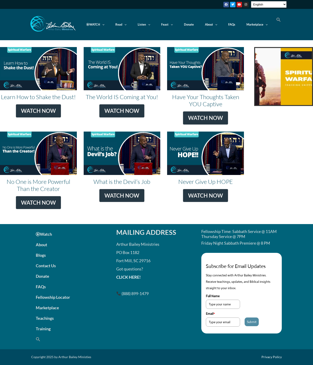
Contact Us (46, 265)
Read (121, 24)
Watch (44, 234)
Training (43, 328)
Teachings (45, 318)
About (211, 24)
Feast (167, 24)
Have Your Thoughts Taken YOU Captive (205, 86)
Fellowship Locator (53, 297)
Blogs (41, 255)
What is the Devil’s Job (122, 170)
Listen (144, 24)
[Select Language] (269, 4)
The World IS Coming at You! (122, 86)
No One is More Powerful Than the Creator (38, 170)
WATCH (95, 24)
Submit (251, 322)
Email (210, 314)
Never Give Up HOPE (205, 170)
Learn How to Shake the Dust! (38, 86)
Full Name (213, 296)
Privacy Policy (271, 357)
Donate (189, 24)
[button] (95, 24)
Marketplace (257, 24)
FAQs (231, 24)
